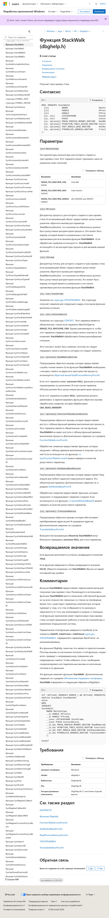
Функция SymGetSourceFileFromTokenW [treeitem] (18, 602)
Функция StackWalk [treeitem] (15, 44)
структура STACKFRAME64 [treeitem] (17, 40)
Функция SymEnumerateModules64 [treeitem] (17, 136)
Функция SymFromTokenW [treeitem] (17, 365)
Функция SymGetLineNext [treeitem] (17, 488)
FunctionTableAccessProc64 (53, 439)
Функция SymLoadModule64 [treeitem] (18, 737)
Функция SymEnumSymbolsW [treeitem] (19, 256)
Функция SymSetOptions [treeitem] (17, 876)
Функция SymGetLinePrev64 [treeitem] (18, 505)
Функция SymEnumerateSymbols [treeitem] (16, 151)
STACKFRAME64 (48, 841)
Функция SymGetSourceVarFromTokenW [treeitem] (18, 640)
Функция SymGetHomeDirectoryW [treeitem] (17, 419)
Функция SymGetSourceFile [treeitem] (18, 572)
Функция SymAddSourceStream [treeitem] (15, 70)
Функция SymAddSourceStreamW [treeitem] (16, 85)
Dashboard (99, 11)
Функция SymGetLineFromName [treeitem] (16, 468)
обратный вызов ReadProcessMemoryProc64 (76, 375)
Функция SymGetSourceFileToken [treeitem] (16, 611)
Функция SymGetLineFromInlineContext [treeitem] (19, 449)
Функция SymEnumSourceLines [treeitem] (15, 212)
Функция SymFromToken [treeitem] (17, 361)
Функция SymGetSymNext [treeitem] (17, 685)
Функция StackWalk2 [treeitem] (15, 48)
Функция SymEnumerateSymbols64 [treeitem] (17, 158)
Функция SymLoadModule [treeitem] (17, 732)
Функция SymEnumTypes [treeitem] (17, 260)
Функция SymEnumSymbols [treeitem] (18, 225)
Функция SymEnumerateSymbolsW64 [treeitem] (18, 173)
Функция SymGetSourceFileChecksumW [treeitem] (19, 585)
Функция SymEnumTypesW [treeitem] (18, 279)
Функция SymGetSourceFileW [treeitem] (19, 624)
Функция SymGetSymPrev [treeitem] (17, 693)
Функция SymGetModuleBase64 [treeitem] (16, 519)
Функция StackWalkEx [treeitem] (15, 56)
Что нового (85, 11)
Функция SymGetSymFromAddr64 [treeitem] (17, 664)
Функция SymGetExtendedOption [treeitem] (16, 397)
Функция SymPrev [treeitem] (14, 780)
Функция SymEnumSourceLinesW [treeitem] (16, 220)
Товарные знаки (35, 909)
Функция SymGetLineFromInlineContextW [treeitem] (19, 458)
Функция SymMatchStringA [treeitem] (18, 764)
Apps (60, 31)
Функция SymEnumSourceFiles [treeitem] (19, 191)
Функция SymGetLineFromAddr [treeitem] (15, 427)
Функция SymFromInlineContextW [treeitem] (16, 347)
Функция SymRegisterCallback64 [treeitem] (16, 806)
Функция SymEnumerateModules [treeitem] (16, 128)
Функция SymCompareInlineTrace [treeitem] (16, 113)
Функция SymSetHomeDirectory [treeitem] (16, 863)
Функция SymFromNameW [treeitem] (17, 356)
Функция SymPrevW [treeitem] (15, 785)
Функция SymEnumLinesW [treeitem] (17, 183)
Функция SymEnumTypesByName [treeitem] (16, 266)
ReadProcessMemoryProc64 (54, 835)
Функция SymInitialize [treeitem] (15, 724)
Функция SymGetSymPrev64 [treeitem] (18, 697)
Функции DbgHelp (49, 816)
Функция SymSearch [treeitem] (15, 841)
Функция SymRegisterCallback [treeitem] (19, 800)
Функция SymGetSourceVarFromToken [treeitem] (18, 630)
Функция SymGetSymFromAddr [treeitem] (15, 657)
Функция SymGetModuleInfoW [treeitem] (19, 536)
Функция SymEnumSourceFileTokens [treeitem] (17, 205)
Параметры (47, 65)
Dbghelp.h (84, 31)
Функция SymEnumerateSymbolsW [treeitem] (17, 166)
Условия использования (14, 909)
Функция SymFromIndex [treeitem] (16, 329)
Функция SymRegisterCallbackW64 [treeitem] (17, 814)
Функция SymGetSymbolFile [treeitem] (18, 647)
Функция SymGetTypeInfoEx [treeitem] (18, 720)
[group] (73, 118)
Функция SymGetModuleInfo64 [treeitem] (15, 530)
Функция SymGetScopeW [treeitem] (17, 560)
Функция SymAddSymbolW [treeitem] (18, 94)
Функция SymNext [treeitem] (14, 772)
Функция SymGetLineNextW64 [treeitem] (19, 497)
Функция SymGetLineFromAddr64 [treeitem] (16, 434)
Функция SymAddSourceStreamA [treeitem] (16, 77)
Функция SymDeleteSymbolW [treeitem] (19, 122)
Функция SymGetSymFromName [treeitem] (16, 672)
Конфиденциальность (13, 905)
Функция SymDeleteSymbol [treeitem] (18, 118)
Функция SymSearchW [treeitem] (16, 845)
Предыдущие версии (38, 901)
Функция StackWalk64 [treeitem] (15, 52)
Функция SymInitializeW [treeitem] (16, 729)
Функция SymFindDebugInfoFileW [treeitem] (16, 293)
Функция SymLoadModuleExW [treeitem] (19, 745)
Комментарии (48, 72)
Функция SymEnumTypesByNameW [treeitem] (17, 273)
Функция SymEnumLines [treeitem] (16, 179)
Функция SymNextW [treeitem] (15, 776)
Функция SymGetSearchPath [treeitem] (18, 564)
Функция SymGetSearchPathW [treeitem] (19, 568)
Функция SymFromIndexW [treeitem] (17, 333)
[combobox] (18, 37)
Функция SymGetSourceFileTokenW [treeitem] (17, 619)
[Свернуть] (29, 31)
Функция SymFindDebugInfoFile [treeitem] (15, 285)
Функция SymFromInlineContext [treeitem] (16, 339)
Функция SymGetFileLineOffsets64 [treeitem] (16, 404)
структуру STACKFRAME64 (66, 299)
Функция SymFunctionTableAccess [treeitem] (16, 371)
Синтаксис (47, 61)
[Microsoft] (5, 4)
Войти (103, 3)
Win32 (68, 31)
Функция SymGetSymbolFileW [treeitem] (19, 651)
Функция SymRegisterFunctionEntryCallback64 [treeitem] (19, 834)
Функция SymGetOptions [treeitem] (17, 551)
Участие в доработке (70, 901)
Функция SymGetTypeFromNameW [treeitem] (17, 711)
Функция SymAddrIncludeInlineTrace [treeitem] (17, 62)
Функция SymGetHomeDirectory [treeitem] (16, 412)
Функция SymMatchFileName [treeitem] (19, 749)
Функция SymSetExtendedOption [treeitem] (16, 855)
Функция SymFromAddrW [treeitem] (17, 325)
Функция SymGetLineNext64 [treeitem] (18, 492)
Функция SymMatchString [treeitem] (17, 760)
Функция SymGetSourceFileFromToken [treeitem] (18, 593)
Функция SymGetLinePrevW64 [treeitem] (19, 509)
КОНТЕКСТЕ (46, 810)
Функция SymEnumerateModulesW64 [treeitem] (18, 143)
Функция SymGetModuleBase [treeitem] (19, 513)
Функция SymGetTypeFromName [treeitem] (16, 703)
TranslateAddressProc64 (52, 529)
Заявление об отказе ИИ (14, 901)
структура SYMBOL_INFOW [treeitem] (18, 102)
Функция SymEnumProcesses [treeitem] (18, 187)
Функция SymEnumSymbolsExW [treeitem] (16, 235)
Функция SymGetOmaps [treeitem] (16, 547)
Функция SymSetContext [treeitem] (17, 849)
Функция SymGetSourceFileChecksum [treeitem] (18, 578)
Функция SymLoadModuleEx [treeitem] (18, 741)
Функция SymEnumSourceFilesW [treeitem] (16, 197)
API (75, 31)
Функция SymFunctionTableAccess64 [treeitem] (18, 378)
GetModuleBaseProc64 (59, 486)
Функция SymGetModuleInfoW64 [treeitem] (16, 542)
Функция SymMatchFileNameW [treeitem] (15, 755)
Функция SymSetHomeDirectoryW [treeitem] (17, 870)
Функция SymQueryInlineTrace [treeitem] (19, 789)
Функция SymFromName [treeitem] (17, 352)
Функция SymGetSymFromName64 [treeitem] (17, 680)
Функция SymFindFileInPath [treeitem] (18, 313)
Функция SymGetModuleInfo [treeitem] (18, 524)
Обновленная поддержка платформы (83, 678)
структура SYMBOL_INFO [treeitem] (17, 99)
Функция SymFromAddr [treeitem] (16, 321)
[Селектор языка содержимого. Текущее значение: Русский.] (9, 894)
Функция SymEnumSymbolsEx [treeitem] (19, 229)
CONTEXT (69, 320)
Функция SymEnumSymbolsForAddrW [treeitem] (18, 250)
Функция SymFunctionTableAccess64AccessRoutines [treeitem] (19, 387)
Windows (51, 31)
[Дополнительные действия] (103, 31)
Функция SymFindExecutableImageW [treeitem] (18, 308)
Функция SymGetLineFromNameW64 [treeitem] (18, 483)
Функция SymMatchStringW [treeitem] (18, 768)
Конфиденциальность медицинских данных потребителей (55, 905)
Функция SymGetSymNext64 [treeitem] (18, 689)
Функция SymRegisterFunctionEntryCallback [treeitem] (19, 823)
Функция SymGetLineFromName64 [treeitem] (17, 475)
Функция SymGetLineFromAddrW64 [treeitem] (17, 442)
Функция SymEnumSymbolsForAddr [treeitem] (17, 243)
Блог (53, 901)
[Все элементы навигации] (42, 31)
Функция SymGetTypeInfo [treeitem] (17, 716)
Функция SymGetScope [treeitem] (16, 555)
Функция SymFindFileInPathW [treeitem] (19, 317)
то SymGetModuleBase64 (81, 500)
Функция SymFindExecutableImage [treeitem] (17, 300)
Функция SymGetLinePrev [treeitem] (17, 501)
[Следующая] (89, 4)
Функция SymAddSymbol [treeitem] (17, 90)
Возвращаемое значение (53, 68)
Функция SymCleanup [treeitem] (15, 107)
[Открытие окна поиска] (96, 3)
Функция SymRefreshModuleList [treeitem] (16, 795)
